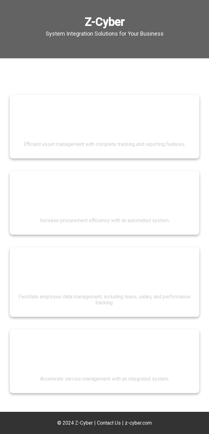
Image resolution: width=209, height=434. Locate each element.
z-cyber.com (138, 423)
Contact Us (109, 423)
